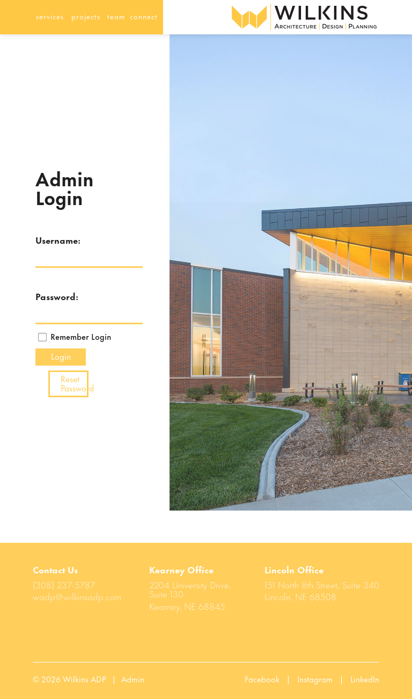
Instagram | (323, 678)
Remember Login (80, 337)
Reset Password (75, 383)
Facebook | (271, 678)
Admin (132, 678)
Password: (49, 295)
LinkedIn (364, 678)
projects (85, 15)
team (116, 15)
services (50, 15)
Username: (49, 239)
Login (61, 355)
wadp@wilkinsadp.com (77, 596)
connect (144, 15)
